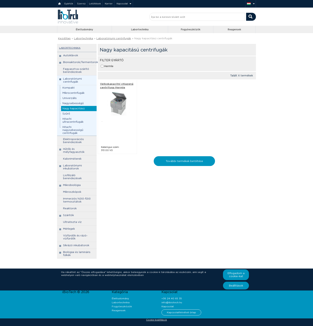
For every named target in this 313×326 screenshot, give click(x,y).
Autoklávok (70, 55)
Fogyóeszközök (190, 29)
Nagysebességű (73, 103)
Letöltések (95, 3)
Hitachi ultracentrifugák (72, 120)
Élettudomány (84, 29)
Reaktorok (70, 208)
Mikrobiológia (72, 185)
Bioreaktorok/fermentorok (80, 62)
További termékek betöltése (184, 161)
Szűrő (66, 113)
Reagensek (234, 29)
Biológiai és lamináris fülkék (76, 254)
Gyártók (68, 3)
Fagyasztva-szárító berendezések (76, 70)
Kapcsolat (122, 3)
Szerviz (81, 3)
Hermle (108, 66)
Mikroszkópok (72, 191)
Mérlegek (69, 228)
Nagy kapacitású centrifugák (153, 38)
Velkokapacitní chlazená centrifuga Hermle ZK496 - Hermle (116, 87)
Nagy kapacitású (73, 108)
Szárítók (68, 215)
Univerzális (69, 98)
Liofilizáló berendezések (72, 177)
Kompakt (68, 87)
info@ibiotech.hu (171, 302)
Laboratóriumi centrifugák (113, 38)
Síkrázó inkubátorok (76, 245)
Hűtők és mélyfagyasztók (73, 150)
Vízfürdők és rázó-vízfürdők (75, 237)
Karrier (109, 3)
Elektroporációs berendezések (73, 141)
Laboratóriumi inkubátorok (72, 167)
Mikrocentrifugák (73, 92)
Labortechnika (140, 29)
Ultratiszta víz (72, 221)
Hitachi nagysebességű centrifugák (72, 129)
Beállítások (236, 285)
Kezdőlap (64, 38)
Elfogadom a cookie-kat (236, 275)
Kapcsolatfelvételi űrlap (181, 312)
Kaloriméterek (72, 158)
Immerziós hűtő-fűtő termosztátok (77, 200)
